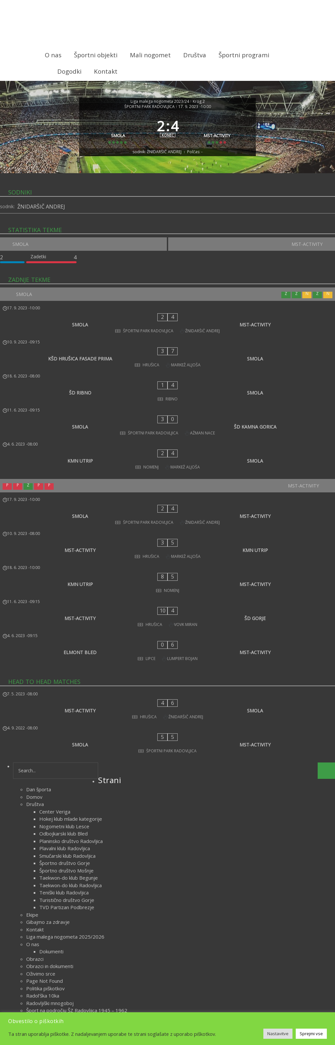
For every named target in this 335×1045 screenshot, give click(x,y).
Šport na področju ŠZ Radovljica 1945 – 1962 (76, 879)
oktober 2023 (41, 964)
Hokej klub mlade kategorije (70, 688)
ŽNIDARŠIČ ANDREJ (41, 218)
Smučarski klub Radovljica (67, 724)
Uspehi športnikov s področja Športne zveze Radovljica (88, 901)
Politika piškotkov (45, 857)
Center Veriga (54, 680)
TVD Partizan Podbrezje (66, 776)
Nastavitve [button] (278, 1033)
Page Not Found (44, 850)
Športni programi (244, 55)
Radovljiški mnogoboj (50, 872)
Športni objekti (95, 55)
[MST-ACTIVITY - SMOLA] (167, 594)
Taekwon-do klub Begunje (68, 746)
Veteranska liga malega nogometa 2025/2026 (78, 909)
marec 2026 (39, 956)
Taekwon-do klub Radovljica (70, 754)
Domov (34, 665)
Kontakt (105, 71)
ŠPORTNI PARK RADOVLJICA (149, 105)
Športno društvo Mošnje (66, 739)
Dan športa (38, 658)
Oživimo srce (40, 842)
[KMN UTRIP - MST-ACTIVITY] (167, 505)
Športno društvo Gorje (64, 732)
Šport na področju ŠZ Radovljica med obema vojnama (86, 886)
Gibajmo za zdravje (48, 791)
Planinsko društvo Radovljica (71, 709)
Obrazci (35, 827)
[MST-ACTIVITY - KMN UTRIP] (167, 483)
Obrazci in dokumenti (49, 835)
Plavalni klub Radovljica (64, 717)
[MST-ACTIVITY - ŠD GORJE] (167, 527)
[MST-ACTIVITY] (219, 134)
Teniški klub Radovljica (64, 761)
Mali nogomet (150, 55)
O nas (53, 55)
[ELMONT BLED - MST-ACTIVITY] (167, 548)
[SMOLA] (115, 134)
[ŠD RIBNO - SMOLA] (167, 372)
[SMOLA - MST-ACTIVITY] (167, 329)
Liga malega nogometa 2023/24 (160, 100)
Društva (194, 55)
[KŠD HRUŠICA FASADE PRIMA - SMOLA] (167, 351)
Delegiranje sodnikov (49, 930)
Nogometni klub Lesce (64, 695)
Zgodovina (38, 923)
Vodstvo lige (40, 938)
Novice (180, 988)
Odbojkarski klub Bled (63, 702)
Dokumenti (51, 820)
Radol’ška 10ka (42, 864)
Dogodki (69, 71)
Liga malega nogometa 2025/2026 (65, 805)
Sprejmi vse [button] (311, 1033)
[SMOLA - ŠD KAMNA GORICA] (167, 394)
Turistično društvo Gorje (66, 768)
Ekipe (32, 783)
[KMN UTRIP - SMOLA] (167, 416)
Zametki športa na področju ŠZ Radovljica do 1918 (82, 916)
